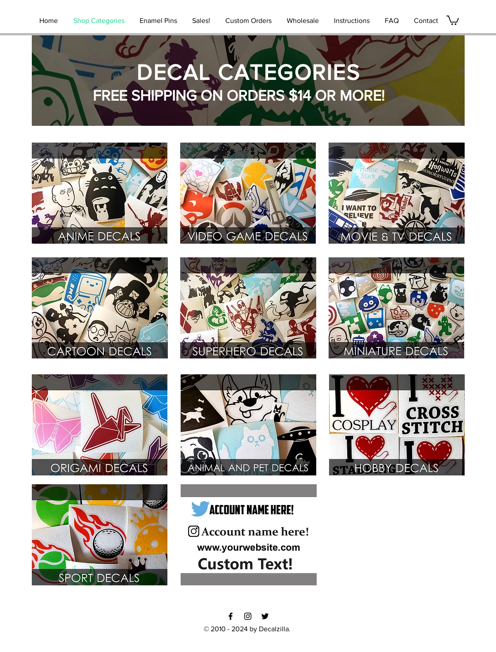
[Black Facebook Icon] (230, 616)
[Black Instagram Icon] (248, 616)
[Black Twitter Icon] (265, 616)
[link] (453, 20)
